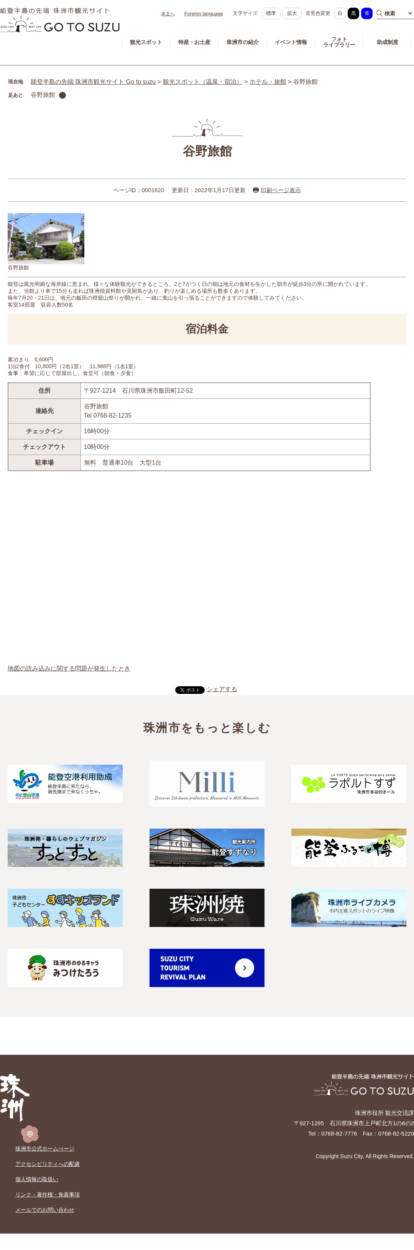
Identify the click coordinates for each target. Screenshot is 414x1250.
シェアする (222, 689)
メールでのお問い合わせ (44, 1210)
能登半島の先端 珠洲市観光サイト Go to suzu (93, 81)
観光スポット (146, 42)
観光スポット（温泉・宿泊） (203, 81)
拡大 (292, 13)
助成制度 (387, 42)
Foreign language (203, 13)
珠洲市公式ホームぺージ (44, 1149)
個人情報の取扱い (36, 1179)
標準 (271, 13)
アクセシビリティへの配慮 (47, 1164)
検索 (389, 13)
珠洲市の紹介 (243, 42)
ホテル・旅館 (268, 81)
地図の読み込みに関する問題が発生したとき (69, 668)
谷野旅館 (43, 94)
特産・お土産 (194, 42)
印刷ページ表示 (281, 190)
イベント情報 (291, 42)
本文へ (168, 13)
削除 (62, 95)
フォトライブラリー (339, 42)
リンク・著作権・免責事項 (47, 1194)
